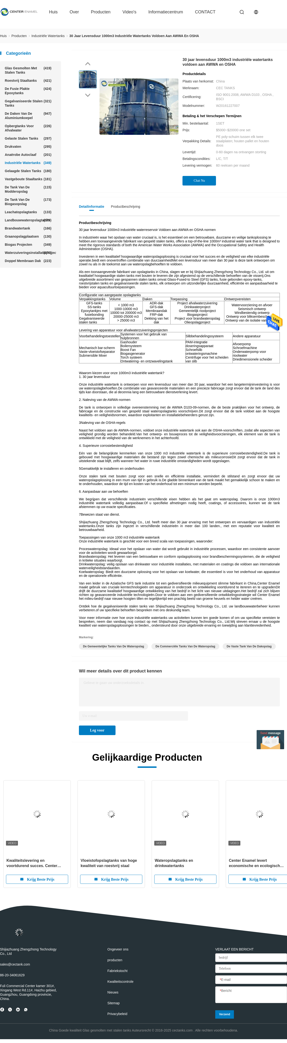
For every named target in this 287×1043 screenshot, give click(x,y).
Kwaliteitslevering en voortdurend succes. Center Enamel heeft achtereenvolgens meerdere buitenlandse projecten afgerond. (36, 863)
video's (129, 12)
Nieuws (112, 992)
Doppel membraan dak (28, 261)
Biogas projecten (28, 244)
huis (53, 12)
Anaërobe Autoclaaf (28, 155)
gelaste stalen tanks (28, 138)
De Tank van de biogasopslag (28, 201)
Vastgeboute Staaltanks (28, 179)
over (74, 12)
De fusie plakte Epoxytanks (28, 91)
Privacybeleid (117, 1014)
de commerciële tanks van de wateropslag (185, 646)
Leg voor (97, 730)
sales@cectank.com (15, 964)
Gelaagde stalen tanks (28, 171)
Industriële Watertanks (28, 163)
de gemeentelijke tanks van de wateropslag (113, 646)
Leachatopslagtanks (28, 212)
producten (100, 12)
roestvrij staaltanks (28, 80)
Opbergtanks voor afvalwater (28, 128)
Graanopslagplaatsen (28, 236)
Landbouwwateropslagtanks (28, 220)
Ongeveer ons (117, 949)
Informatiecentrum (165, 12)
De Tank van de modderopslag (28, 189)
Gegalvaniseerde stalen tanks (28, 103)
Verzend (224, 1014)
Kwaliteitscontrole (120, 981)
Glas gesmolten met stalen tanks (28, 70)
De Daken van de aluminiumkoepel (28, 115)
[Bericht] (251, 995)
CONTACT (205, 12)
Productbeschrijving (125, 206)
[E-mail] (251, 980)
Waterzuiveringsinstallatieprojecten (30, 253)
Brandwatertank (28, 228)
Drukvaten (28, 146)
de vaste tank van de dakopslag (249, 646)
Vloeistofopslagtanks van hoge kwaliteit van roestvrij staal (109, 863)
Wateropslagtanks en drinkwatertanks (174, 863)
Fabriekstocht (117, 971)
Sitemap (113, 1003)
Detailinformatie (91, 206)
